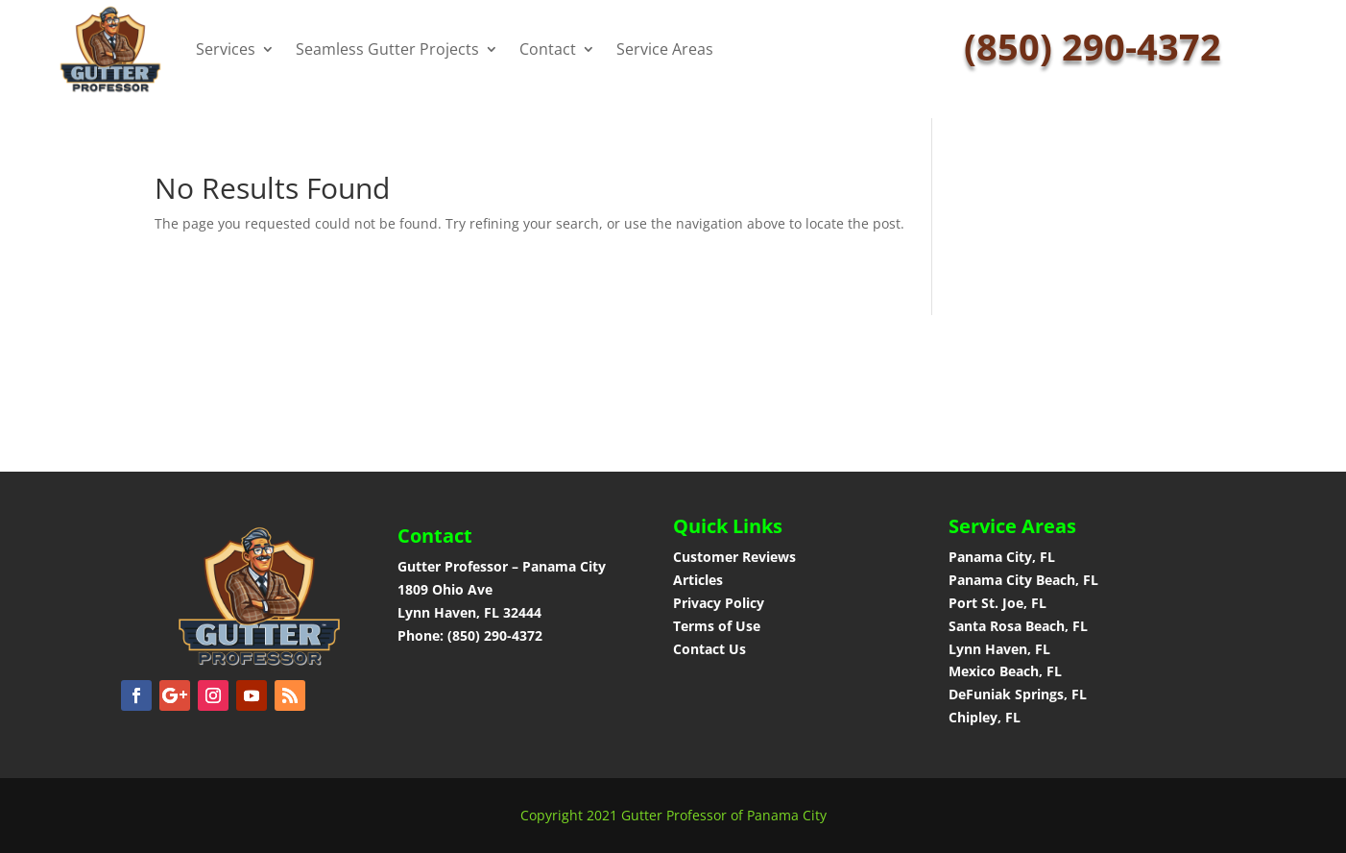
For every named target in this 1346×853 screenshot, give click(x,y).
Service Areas (664, 49)
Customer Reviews (734, 557)
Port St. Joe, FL (999, 603)
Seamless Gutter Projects (387, 49)
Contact (547, 49)
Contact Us (709, 649)
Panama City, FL (1002, 557)
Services (225, 49)
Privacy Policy (718, 603)
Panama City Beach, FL (1023, 580)
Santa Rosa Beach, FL (1018, 626)
